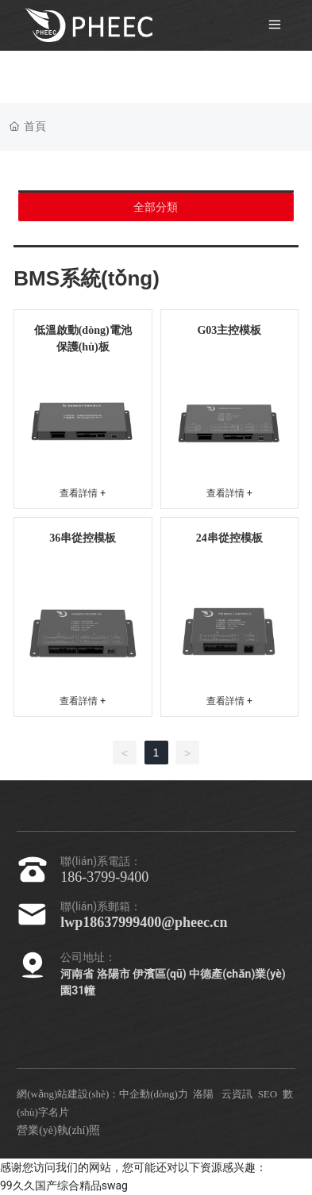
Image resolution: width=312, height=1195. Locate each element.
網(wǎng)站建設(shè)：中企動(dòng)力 (102, 1094)
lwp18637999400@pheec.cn (143, 922)
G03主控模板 (229, 330)
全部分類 (155, 207)
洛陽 (203, 1094)
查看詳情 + (83, 493)
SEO (268, 1094)
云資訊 (236, 1094)
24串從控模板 (229, 538)
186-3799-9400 (104, 877)
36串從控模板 (82, 538)
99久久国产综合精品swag (64, 1185)
